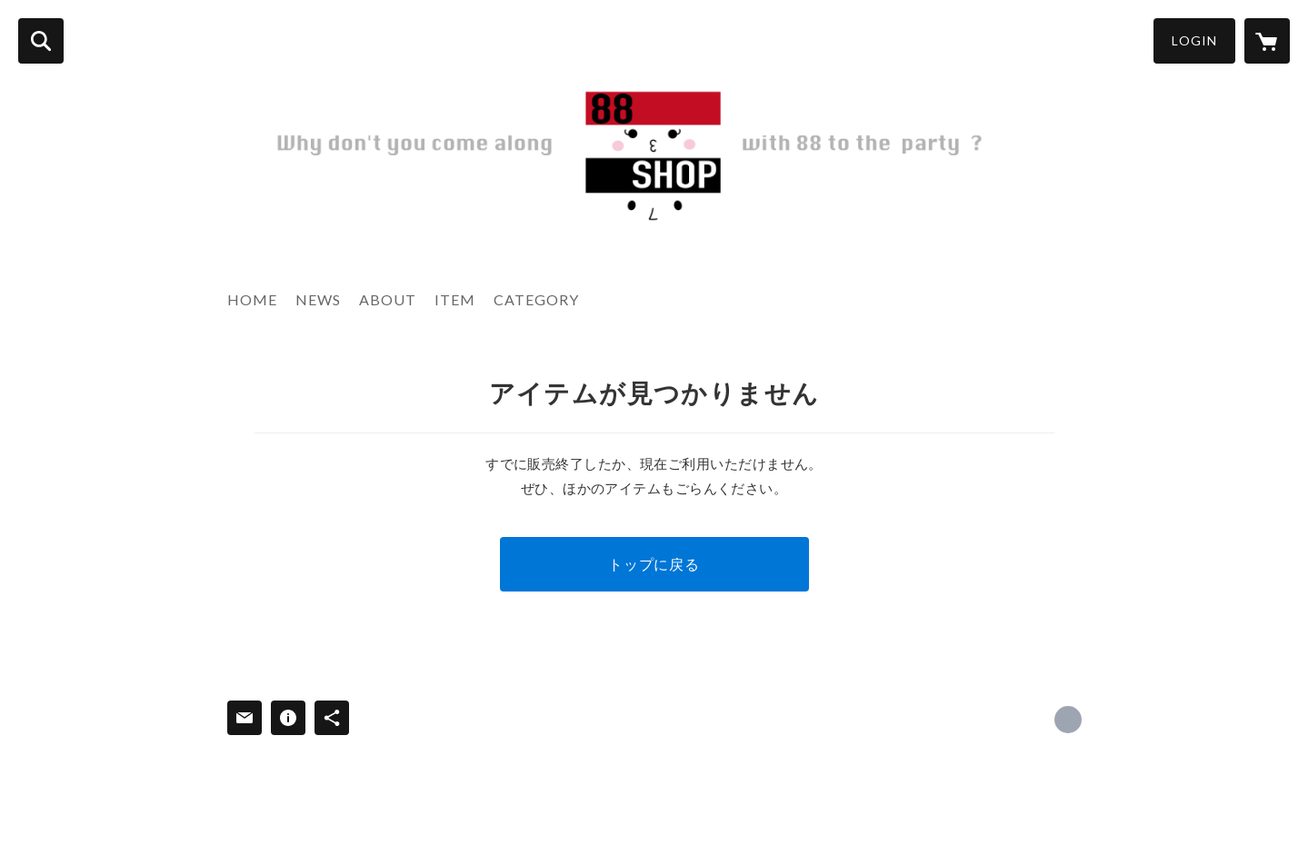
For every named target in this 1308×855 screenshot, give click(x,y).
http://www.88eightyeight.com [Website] (1068, 719)
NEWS (318, 299)
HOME (252, 299)
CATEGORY (536, 299)
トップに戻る (654, 563)
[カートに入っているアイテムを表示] (1267, 41)
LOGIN (1194, 40)
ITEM (454, 299)
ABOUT (387, 299)
